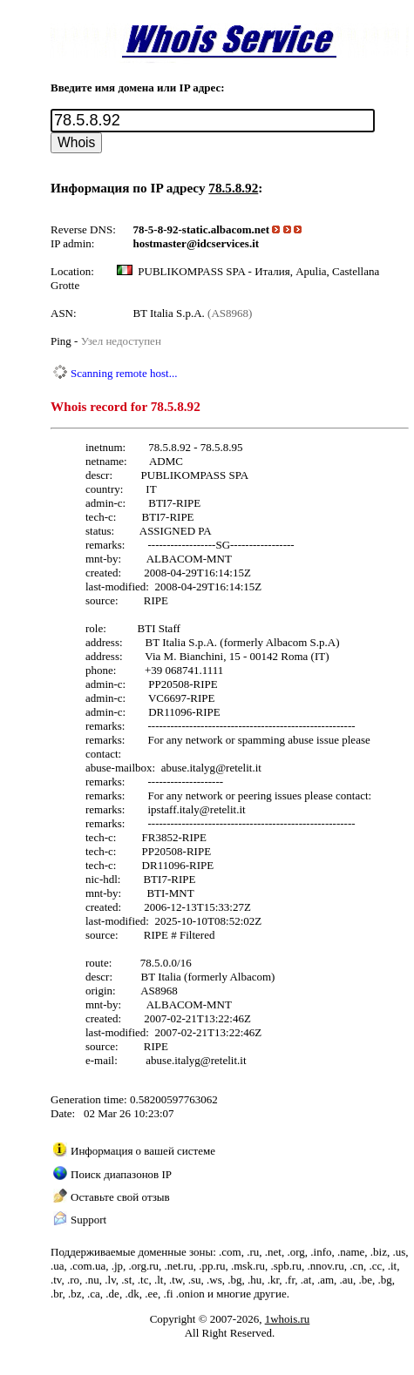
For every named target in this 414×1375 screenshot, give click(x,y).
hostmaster (160, 243)
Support (88, 1219)
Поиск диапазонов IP (121, 1174)
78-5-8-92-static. (172, 229)
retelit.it (243, 767)
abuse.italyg (188, 767)
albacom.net (240, 229)
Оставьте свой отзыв (120, 1196)
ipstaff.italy (173, 809)
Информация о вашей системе (143, 1150)
